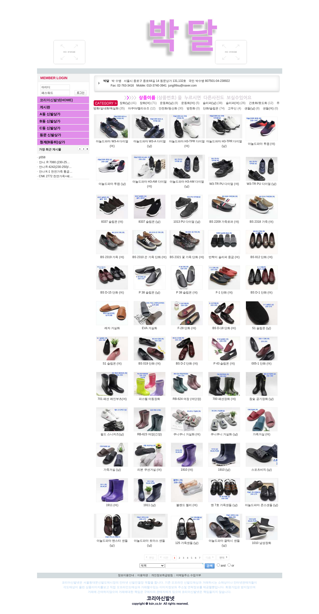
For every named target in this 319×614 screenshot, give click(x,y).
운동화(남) (170, 103)
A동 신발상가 (50, 114)
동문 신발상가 (50, 135)
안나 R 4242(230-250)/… (55, 167)
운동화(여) (191, 103)
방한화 (194, 108)
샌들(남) (252, 108)
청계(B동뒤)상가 (52, 142)
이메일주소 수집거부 (188, 575)
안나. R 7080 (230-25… (54, 162)
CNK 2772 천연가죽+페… (56, 176)
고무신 (235, 108)
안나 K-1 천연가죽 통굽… (56, 171)
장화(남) (129, 103)
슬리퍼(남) (213, 103)
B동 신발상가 (50, 121)
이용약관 (142, 575)
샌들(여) (271, 108)
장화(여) (149, 103)
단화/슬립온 (214, 108)
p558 (42, 157)
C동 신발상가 (50, 128)
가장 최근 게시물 (50, 149)
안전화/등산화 (172, 108)
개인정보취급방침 (162, 575)
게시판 (45, 107)
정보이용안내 (126, 575)
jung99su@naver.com (182, 85)
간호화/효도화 (262, 103)
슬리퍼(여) (236, 103)
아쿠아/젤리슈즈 (142, 108)
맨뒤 (221, 557)
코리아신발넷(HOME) (56, 100)
